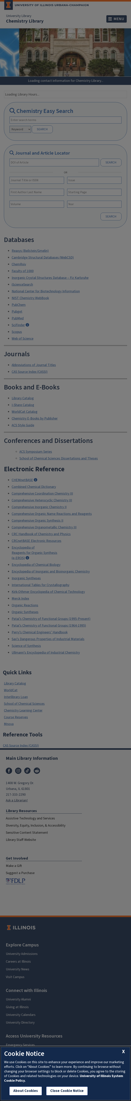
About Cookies (25, 1090)
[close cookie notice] (123, 1051)
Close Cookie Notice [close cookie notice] (67, 1090)
